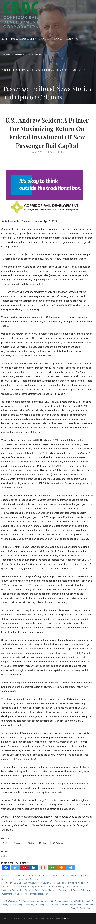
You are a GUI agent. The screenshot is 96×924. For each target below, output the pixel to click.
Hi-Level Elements (39, 54)
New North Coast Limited (71, 70)
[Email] (52, 867)
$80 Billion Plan (19, 883)
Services (57, 38)
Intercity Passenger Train (57, 875)
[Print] (61, 867)
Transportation (37, 894)
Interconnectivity (42, 886)
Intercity (30, 886)
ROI (14, 894)
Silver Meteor (23, 894)
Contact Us (72, 38)
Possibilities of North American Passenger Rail (28, 70)
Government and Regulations (32, 875)
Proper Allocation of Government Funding (61, 890)
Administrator (57, 152)
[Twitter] (15, 867)
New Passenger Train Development (67, 886)
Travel (47, 894)
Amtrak (14, 875)
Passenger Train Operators (27, 879)
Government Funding (16, 886)
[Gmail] (43, 867)
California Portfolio (13, 54)
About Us (44, 38)
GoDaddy (66, 918)
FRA (3, 886)
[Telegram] (70, 867)
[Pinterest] (24, 867)
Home (5, 38)
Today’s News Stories (23, 38)
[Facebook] (6, 867)
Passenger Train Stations (12, 890)
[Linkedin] (33, 867)
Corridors (54, 883)
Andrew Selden (42, 883)
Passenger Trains (33, 890)
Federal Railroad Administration (73, 883)
